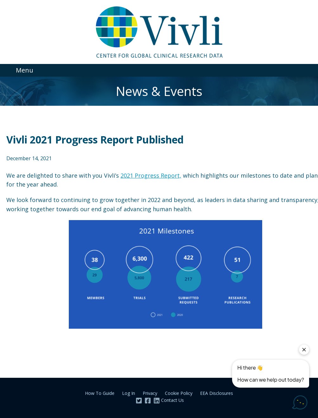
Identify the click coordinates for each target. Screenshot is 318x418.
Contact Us (172, 400)
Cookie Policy (178, 393)
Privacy (150, 393)
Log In (128, 393)
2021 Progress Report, (150, 175)
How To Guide (99, 393)
